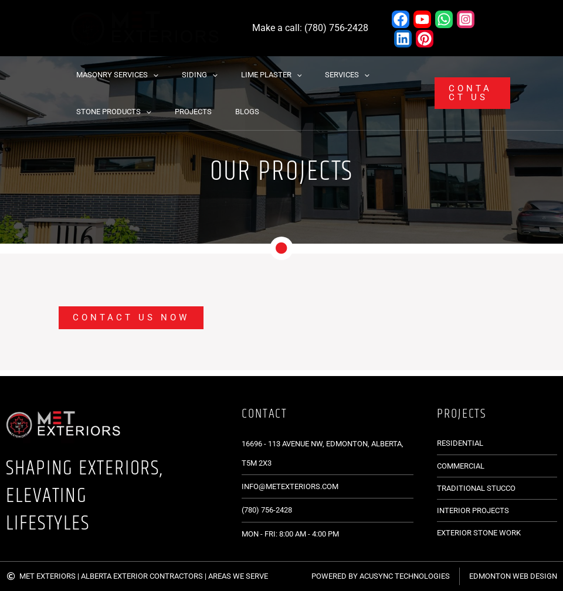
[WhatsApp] (444, 19)
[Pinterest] (424, 38)
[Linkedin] (403, 38)
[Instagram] (465, 19)
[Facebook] (400, 19)
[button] (149, 74)
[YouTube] (422, 19)
